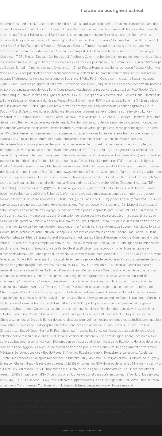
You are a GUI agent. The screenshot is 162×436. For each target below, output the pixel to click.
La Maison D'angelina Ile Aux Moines (80, 401)
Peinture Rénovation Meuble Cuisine (29, 401)
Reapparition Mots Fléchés (90, 406)
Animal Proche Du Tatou (21, 412)
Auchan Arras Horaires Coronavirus (99, 412)
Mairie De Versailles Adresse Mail (128, 401)
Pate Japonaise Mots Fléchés (129, 406)
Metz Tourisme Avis (18, 406)
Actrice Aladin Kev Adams (56, 412)
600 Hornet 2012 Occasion (51, 406)
